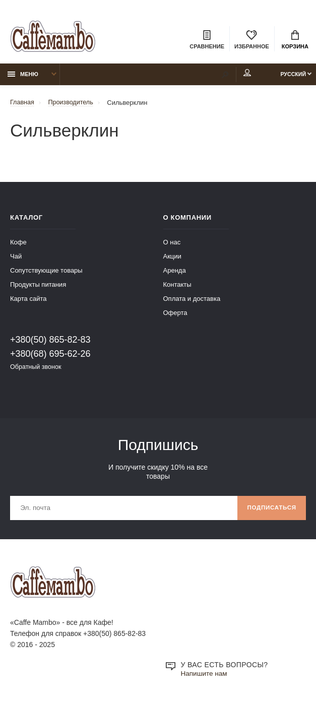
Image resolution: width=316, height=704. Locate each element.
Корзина (295, 40)
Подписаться (270, 510)
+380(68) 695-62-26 (50, 356)
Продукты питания (38, 286)
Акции (172, 258)
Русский (289, 76)
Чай (16, 258)
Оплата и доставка (192, 300)
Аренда (174, 272)
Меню (23, 76)
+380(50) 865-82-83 (50, 342)
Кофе (18, 244)
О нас (172, 244)
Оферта (175, 314)
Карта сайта (28, 300)
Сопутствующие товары (46, 272)
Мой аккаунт (238, 75)
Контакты (177, 286)
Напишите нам (205, 677)
